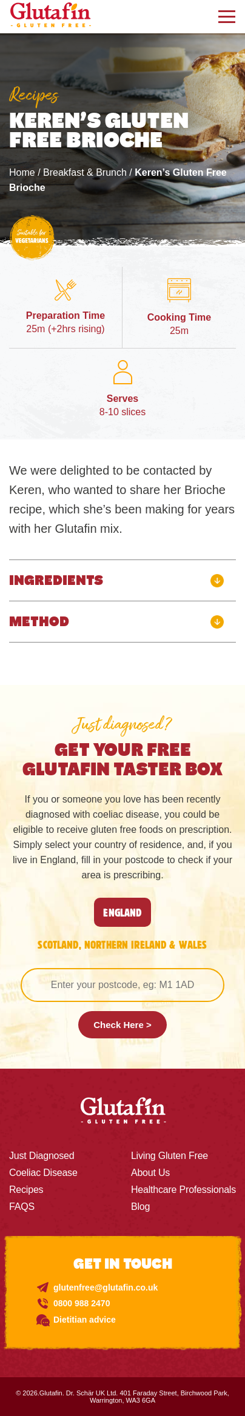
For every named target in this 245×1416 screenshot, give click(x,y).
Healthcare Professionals (183, 1189)
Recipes (26, 1189)
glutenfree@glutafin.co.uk (105, 1287)
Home (22, 172)
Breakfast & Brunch (85, 172)
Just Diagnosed (42, 1155)
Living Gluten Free (169, 1155)
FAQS (22, 1206)
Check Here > (122, 1025)
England (122, 912)
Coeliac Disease (43, 1172)
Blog (140, 1206)
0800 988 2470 (81, 1303)
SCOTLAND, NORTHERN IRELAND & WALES (122, 944)
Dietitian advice (84, 1319)
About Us (150, 1172)
